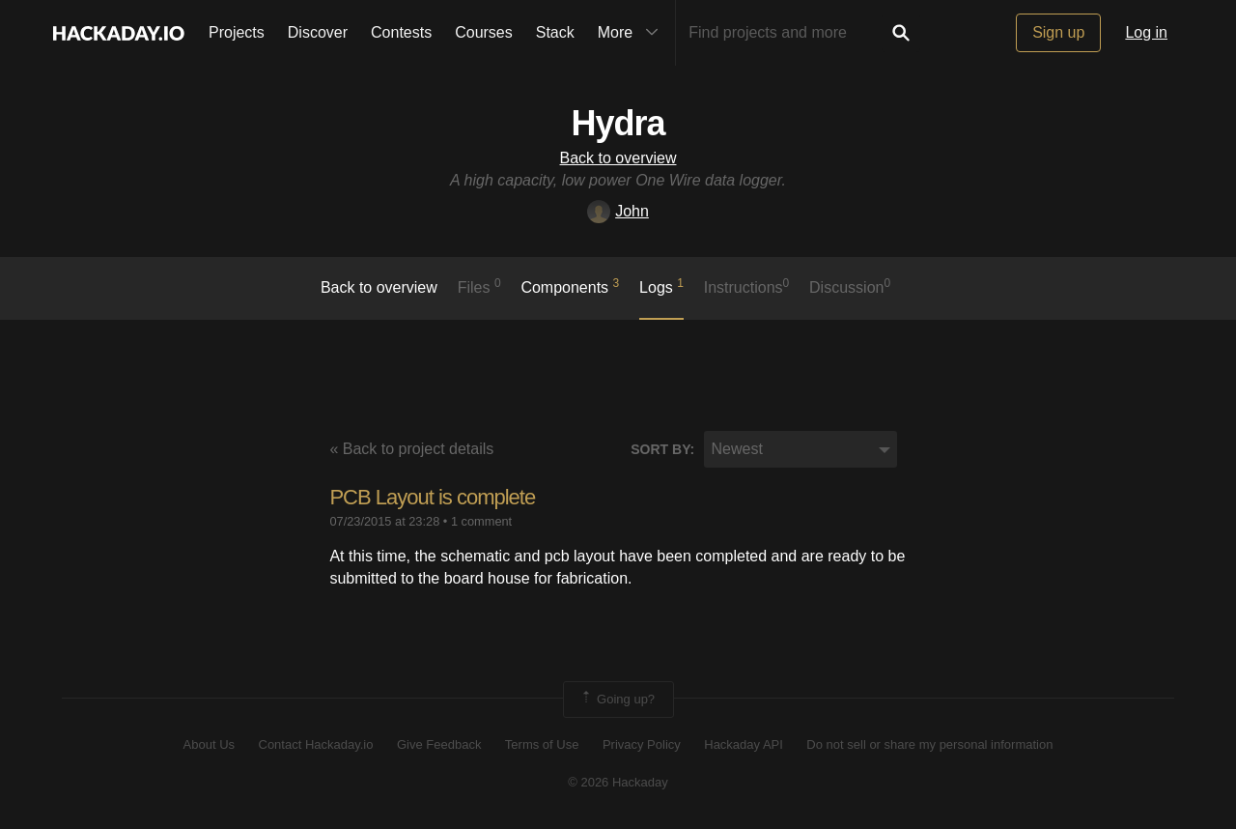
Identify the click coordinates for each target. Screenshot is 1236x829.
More (632, 32)
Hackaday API (743, 744)
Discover (318, 32)
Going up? (617, 699)
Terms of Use (542, 744)
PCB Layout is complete (432, 497)
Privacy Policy (642, 744)
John (618, 211)
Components (569, 286)
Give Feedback (439, 744)
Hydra (617, 123)
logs (661, 286)
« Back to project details (411, 449)
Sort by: (662, 449)
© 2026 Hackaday (618, 782)
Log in (1146, 32)
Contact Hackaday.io (316, 744)
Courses (484, 32)
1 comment (481, 521)
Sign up (1058, 32)
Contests (401, 32)
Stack (555, 32)
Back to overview (618, 158)
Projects (237, 32)
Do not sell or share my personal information (929, 744)
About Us (209, 744)
